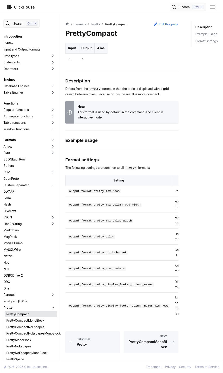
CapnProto (11, 80)
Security (185, 367)
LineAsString (12, 126)
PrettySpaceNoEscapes (23, 274)
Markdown (11, 132)
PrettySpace (15, 261)
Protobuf (9, 293)
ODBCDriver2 (13, 177)
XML (6, 351)
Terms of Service (207, 367)
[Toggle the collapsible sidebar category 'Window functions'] (52, 31)
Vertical (8, 345)
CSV (6, 74)
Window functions (16, 31)
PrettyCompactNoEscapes (25, 229)
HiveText (9, 113)
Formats (9, 42)
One (6, 190)
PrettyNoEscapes (18, 248)
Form (7, 100)
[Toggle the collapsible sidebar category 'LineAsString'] (52, 126)
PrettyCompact (17, 216)
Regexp (8, 306)
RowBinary (11, 313)
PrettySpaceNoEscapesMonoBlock (31, 280)
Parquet (9, 197)
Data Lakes (11, 358)
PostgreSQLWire (15, 203)
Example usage (206, 34)
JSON (7, 119)
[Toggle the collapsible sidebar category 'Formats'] (52, 42)
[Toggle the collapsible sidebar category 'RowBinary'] (52, 313)
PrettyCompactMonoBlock (25, 222)
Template (10, 332)
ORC (6, 184)
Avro (6, 55)
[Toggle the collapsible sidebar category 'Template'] (52, 332)
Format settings (206, 41)
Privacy (170, 367)
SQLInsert (10, 319)
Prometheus (12, 287)
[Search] (188, 7)
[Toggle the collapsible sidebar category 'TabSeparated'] (52, 326)
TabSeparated (13, 326)
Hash (7, 106)
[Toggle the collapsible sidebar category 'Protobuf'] (52, 293)
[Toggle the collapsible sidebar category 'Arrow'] (52, 48)
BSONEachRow (14, 61)
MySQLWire (12, 151)
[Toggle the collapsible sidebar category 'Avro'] (52, 55)
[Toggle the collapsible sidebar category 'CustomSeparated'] (52, 87)
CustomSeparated (16, 87)
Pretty (8, 209)
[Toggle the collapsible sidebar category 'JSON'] (52, 119)
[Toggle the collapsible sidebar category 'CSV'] (52, 74)
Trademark (153, 367)
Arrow (7, 48)
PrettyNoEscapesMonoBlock (27, 255)
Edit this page (166, 24)
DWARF (8, 93)
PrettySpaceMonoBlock (23, 268)
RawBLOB (10, 300)
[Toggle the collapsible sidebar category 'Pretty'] (52, 210)
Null (6, 171)
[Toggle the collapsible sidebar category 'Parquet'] (52, 197)
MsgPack (10, 139)
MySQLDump (12, 145)
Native (8, 158)
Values (8, 338)
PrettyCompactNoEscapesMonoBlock (31, 235)
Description (203, 27)
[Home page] (67, 24)
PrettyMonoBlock (18, 242)
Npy (6, 164)
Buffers (8, 68)
